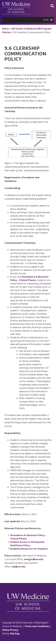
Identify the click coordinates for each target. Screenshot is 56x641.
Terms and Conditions (36, 626)
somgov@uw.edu (33, 559)
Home (5, 28)
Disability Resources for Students (29, 548)
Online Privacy (10, 629)
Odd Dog (14, 633)
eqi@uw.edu (18, 566)
